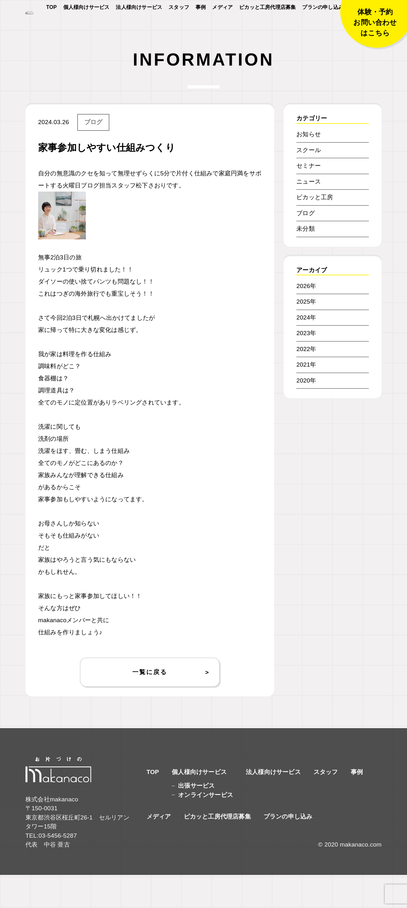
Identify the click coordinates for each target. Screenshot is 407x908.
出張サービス (196, 818)
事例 (201, 26)
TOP (51, 26)
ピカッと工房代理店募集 (267, 26)
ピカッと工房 (314, 230)
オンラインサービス (205, 828)
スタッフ (179, 26)
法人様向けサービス (139, 26)
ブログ (93, 155)
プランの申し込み (322, 26)
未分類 (305, 261)
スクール (308, 182)
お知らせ (308, 167)
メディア (222, 26)
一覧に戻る (149, 704)
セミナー (308, 198)
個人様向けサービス (86, 26)
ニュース (308, 214)
